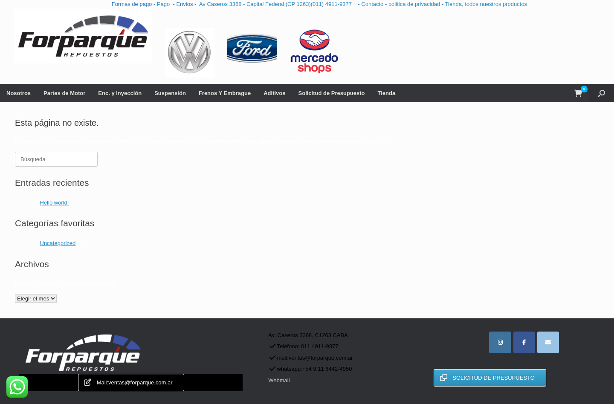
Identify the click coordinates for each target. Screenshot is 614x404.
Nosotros (18, 93)
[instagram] (500, 342)
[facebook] (524, 342)
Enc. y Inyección (120, 93)
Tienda (387, 93)
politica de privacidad (415, 4)
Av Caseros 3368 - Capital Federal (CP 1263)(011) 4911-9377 (277, 4)
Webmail (279, 380)
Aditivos (274, 93)
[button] (601, 93)
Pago (163, 4)
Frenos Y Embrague (225, 93)
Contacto (373, 4)
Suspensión (170, 93)
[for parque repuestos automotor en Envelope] (548, 342)
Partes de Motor (64, 93)
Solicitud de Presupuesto (331, 93)
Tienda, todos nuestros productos (486, 4)
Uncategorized (58, 243)
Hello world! (54, 202)
